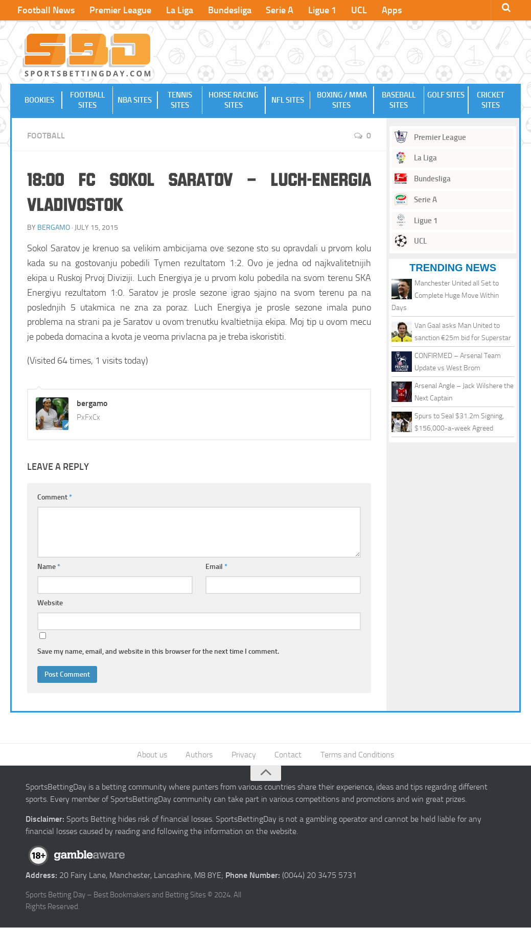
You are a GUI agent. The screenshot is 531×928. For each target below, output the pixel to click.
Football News (46, 10)
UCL (356, 10)
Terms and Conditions (357, 754)
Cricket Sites (490, 100)
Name (48, 566)
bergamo (53, 227)
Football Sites (87, 100)
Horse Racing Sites (234, 100)
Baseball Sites (398, 100)
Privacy (244, 754)
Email (216, 566)
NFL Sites (287, 100)
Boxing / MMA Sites (341, 100)
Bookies (40, 100)
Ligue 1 (320, 10)
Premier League (120, 10)
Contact (288, 754)
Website (50, 603)
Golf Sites (446, 100)
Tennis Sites (180, 100)
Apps (389, 10)
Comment (54, 497)
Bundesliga (228, 10)
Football (46, 135)
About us (152, 754)
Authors (199, 754)
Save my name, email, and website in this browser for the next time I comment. (158, 651)
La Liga (178, 10)
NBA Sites (135, 100)
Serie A (278, 10)
